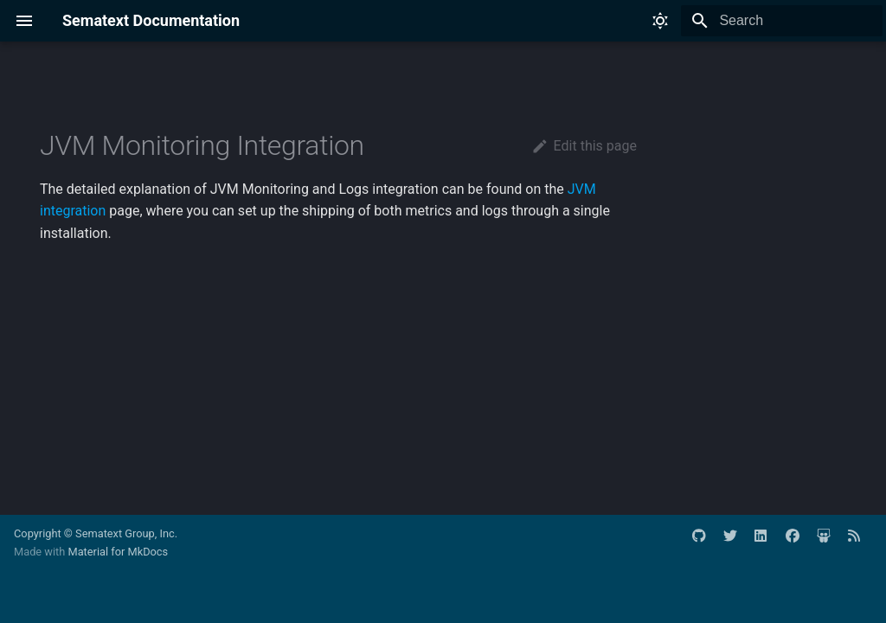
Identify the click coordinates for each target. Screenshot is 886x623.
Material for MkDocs (117, 551)
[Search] (781, 20)
